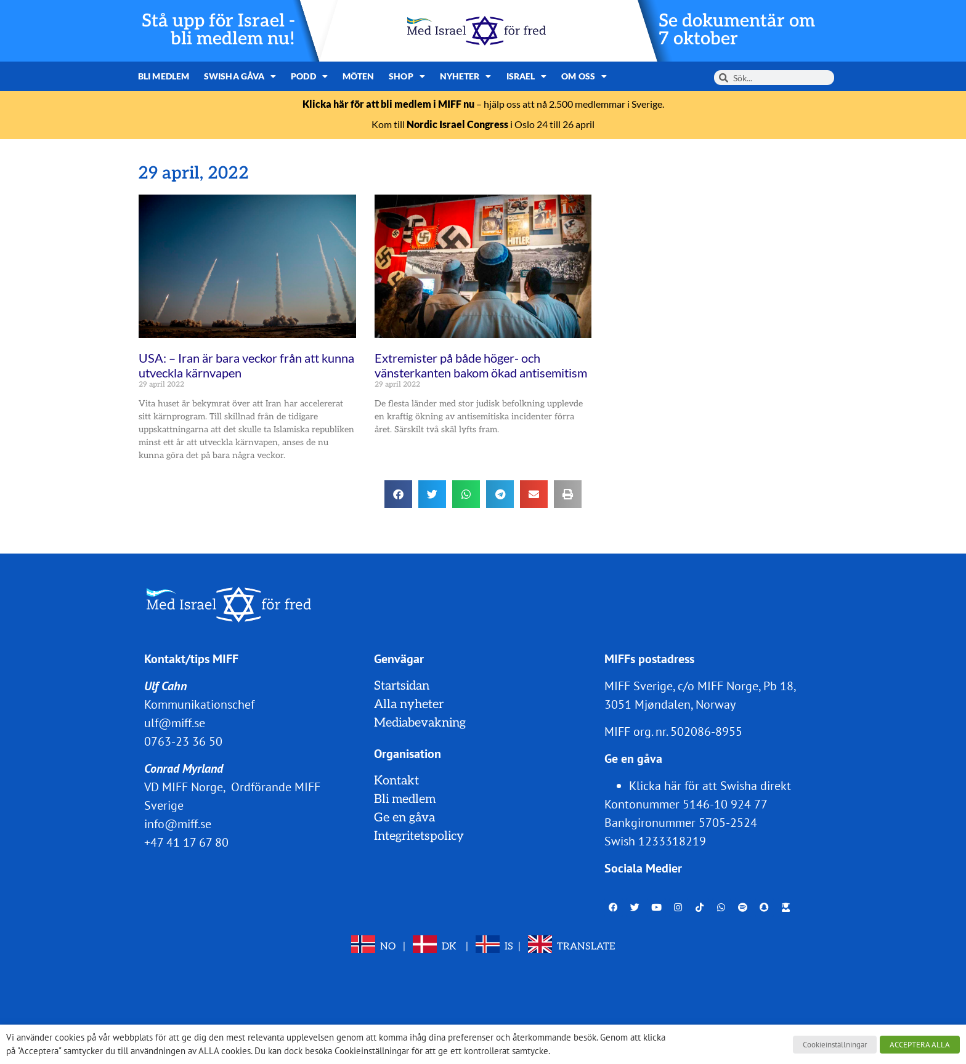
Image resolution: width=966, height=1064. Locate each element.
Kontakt (396, 780)
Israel (526, 76)
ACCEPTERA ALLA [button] (920, 1044)
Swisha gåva (240, 76)
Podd (309, 76)
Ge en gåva (404, 817)
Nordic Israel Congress (457, 124)
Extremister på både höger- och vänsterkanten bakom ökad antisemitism (481, 365)
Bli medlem (163, 76)
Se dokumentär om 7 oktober (737, 30)
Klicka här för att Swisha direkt (710, 786)
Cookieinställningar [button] (835, 1044)
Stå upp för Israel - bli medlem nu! (218, 30)
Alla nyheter (409, 704)
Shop (407, 76)
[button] (398, 494)
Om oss (584, 76)
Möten (359, 76)
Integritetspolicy (419, 836)
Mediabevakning (420, 722)
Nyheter (466, 76)
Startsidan (401, 686)
